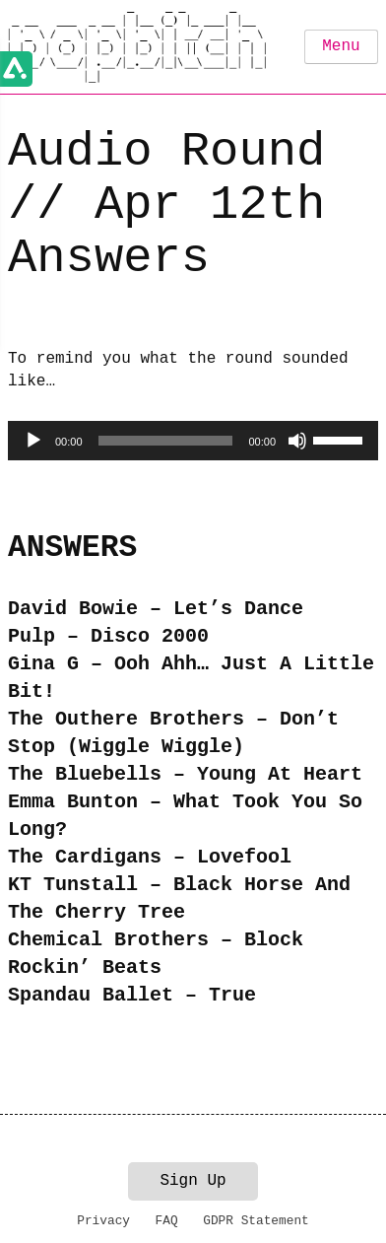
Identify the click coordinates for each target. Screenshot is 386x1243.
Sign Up (192, 1181)
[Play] (33, 440)
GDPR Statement (256, 1220)
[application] (193, 440)
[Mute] (297, 440)
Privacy (103, 1220)
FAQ (167, 1220)
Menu (340, 46)
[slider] (165, 441)
